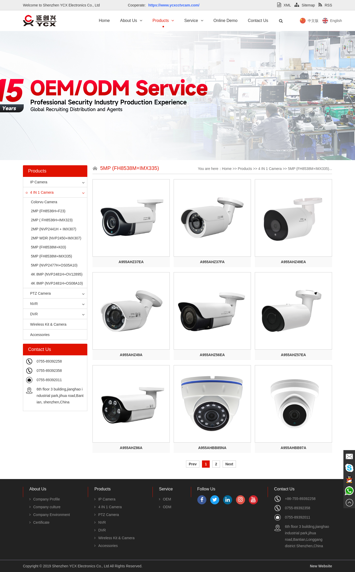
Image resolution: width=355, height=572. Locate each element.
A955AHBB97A (293, 448)
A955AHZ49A (131, 355)
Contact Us (258, 20)
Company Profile (44, 499)
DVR (32, 314)
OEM (165, 499)
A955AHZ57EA (293, 355)
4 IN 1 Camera (40, 192)
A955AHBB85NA (212, 448)
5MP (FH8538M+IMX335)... (310, 169)
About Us (131, 20)
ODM (165, 507)
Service (193, 20)
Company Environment (49, 515)
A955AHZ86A (131, 448)
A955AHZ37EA (131, 262)
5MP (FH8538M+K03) (48, 247)
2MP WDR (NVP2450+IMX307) (56, 238)
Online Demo (226, 20)
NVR (32, 304)
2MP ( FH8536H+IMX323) (52, 220)
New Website (321, 566)
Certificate (39, 522)
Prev (193, 464)
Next (229, 464)
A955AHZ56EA (212, 355)
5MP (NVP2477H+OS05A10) (54, 265)
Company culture (45, 507)
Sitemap (304, 5)
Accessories (37, 335)
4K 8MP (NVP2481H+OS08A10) (57, 283)
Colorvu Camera (44, 202)
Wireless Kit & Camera (46, 324)
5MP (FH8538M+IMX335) (51, 256)
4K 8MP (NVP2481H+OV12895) (56, 274)
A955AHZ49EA (293, 262)
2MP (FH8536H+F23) (48, 211)
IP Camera (36, 182)
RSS (325, 5)
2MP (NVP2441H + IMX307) (53, 229)
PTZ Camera (38, 293)
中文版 (332, 21)
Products (163, 20)
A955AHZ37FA (212, 262)
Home (104, 20)
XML (284, 5)
